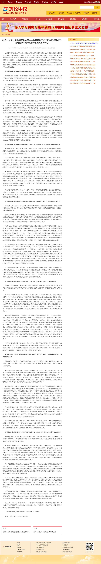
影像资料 (85, 19)
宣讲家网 (19, 547)
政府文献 (77, 13)
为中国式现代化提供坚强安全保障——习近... (83, 61)
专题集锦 (73, 19)
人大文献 (69, 13)
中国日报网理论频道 (41, 551)
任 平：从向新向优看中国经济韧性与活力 (82, 52)
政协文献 (86, 13)
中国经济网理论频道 (68, 547)
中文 (3, 2)
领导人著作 (52, 13)
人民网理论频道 (40, 547)
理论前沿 (25, 19)
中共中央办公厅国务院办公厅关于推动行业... (83, 65)
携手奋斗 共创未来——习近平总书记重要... (82, 71)
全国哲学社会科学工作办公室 (43, 542)
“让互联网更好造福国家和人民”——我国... (82, 55)
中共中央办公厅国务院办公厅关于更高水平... (83, 49)
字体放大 (48, 48)
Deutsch (45, 2)
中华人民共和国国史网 (42, 545)
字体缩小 (53, 48)
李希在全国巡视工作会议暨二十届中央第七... (83, 74)
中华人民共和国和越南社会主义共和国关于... (83, 58)
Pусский (28, 2)
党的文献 (61, 13)
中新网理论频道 (67, 549)
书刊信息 (61, 19)
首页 (2, 19)
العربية (61, 2)
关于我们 (96, 19)
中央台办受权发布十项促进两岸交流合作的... (83, 68)
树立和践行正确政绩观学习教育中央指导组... (83, 77)
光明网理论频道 (67, 542)
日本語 (53, 2)
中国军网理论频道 (67, 551)
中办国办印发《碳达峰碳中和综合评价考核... (83, 46)
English (10, 2)
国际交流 (49, 19)
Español (36, 2)
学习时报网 (20, 551)
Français (19, 2)
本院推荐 (7, 34)
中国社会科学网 (21, 549)
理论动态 (13, 19)
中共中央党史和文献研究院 (92, 2)
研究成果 (94, 13)
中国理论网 (65, 545)
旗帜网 (18, 545)
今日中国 (37, 19)
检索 (97, 7)
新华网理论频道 (40, 549)
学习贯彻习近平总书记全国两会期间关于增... (83, 80)
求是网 (18, 542)
